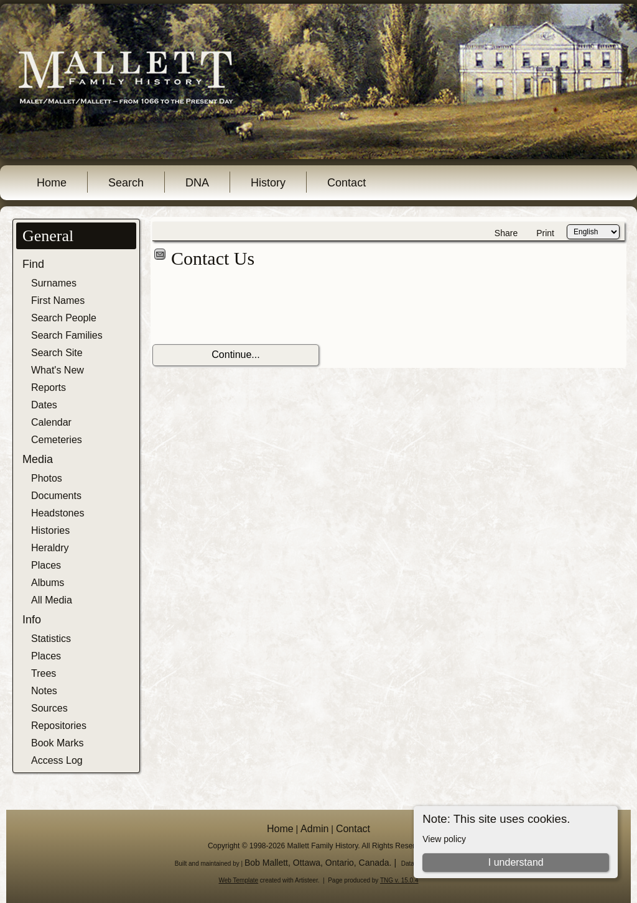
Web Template (239, 880)
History (268, 182)
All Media (51, 600)
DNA (197, 182)
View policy (444, 839)
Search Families (67, 335)
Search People (63, 318)
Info (31, 619)
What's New (57, 370)
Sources (49, 708)
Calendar (51, 422)
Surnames (54, 283)
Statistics (51, 638)
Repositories (58, 725)
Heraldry (49, 548)
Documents (56, 495)
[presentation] (247, 307)
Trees (43, 673)
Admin (314, 828)
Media (37, 459)
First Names (58, 300)
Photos (46, 478)
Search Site (57, 352)
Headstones (57, 513)
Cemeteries (56, 439)
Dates (44, 405)
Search (126, 182)
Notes (44, 690)
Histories (50, 530)
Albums (47, 582)
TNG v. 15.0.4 (399, 880)
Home (52, 182)
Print (545, 233)
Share (506, 233)
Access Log (57, 760)
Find (33, 264)
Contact (346, 182)
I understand (516, 862)
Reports (48, 387)
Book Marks (57, 743)
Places (46, 565)
